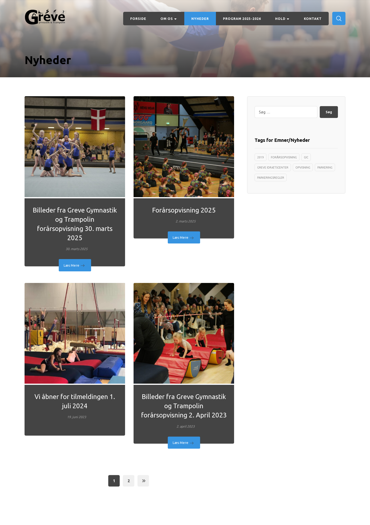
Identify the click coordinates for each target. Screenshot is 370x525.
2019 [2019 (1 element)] (260, 157)
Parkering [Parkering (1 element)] (324, 167)
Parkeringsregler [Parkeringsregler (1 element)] (270, 177)
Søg (329, 112)
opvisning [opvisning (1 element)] (302, 167)
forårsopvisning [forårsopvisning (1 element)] (284, 157)
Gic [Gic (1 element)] (306, 157)
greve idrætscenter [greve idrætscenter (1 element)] (272, 167)
